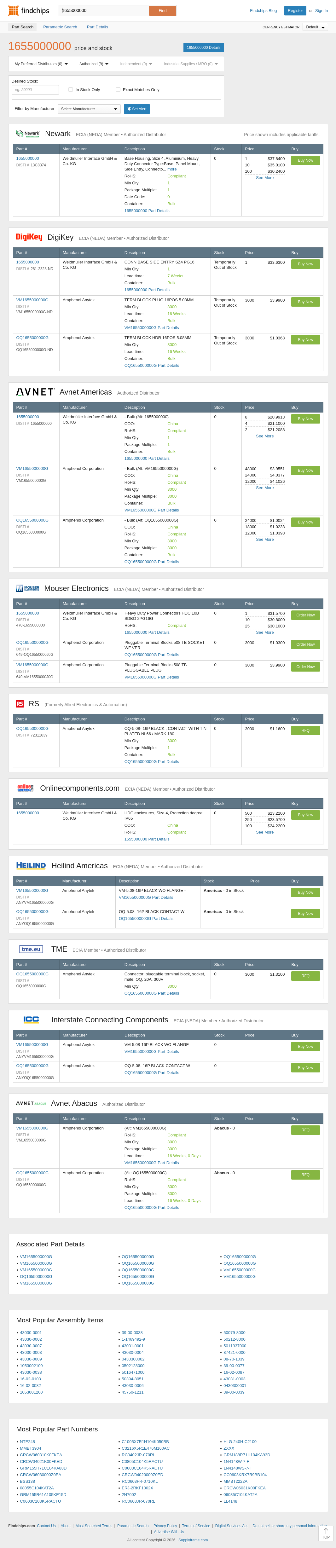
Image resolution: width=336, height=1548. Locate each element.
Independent (137, 64)
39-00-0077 (234, 1365)
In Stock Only (84, 89)
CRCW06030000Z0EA (40, 1474)
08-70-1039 (234, 1359)
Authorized (95, 64)
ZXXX (228, 1448)
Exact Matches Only (137, 89)
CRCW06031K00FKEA (244, 1488)
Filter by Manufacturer (35, 108)
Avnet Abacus (80, 1103)
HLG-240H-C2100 (240, 1441)
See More (265, 177)
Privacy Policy (165, 1526)
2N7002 (129, 1494)
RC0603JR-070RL (138, 1501)
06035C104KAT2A (240, 1494)
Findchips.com (28, 10)
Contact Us (46, 1526)
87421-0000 (234, 1352)
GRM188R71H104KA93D (246, 1455)
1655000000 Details (204, 47)
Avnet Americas (88, 392)
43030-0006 (132, 1385)
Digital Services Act (231, 1526)
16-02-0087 (234, 1372)
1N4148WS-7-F (237, 1468)
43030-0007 (31, 1345)
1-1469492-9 (133, 1339)
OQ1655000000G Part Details (152, 365)
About (65, 1526)
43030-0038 (31, 1372)
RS (71, 703)
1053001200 (31, 1392)
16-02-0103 (30, 1379)
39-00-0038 (132, 1332)
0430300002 (133, 1359)
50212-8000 (234, 1339)
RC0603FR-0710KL (140, 1481)
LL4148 (230, 1501)
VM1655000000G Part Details (152, 327)
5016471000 (133, 1372)
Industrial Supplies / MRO (192, 64)
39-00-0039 (234, 1392)
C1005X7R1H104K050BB (145, 1441)
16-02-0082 (30, 1385)
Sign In (321, 10)
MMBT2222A (235, 1481)
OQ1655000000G (32, 337)
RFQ (306, 730)
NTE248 (27, 1441)
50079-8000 (234, 1332)
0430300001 (234, 1385)
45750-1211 (132, 1392)
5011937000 (234, 1345)
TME (81, 949)
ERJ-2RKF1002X (137, 1488)
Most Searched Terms (94, 1526)
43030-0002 (31, 1339)
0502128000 (133, 1365)
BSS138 (27, 1481)
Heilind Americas (109, 865)
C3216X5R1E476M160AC (146, 1448)
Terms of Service (196, 1526)
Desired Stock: (35, 87)
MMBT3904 (30, 1448)
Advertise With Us (169, 1532)
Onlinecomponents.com (115, 788)
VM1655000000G (32, 299)
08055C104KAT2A (37, 1488)
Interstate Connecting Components (140, 1019)
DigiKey (92, 237)
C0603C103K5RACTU (40, 1501)
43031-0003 (234, 1379)
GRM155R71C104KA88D (43, 1468)
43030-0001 (31, 1332)
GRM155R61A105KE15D (43, 1494)
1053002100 (31, 1365)
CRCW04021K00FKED (41, 1461)
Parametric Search (132, 1526)
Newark (91, 133)
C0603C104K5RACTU (142, 1468)
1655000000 (27, 158)
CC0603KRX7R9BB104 (245, 1474)
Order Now (305, 615)
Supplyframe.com (193, 1540)
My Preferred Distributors (42, 64)
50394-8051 (132, 1379)
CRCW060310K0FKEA (41, 1455)
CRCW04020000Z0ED (142, 1474)
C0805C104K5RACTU (142, 1461)
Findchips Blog (263, 10)
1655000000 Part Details (147, 210)
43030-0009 (31, 1359)
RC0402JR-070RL (138, 1455)
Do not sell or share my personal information (289, 1526)
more (172, 169)
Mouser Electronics (110, 588)
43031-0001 (132, 1345)
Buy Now (305, 160)
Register (295, 10)
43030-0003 (31, 1352)
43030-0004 (132, 1352)
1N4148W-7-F (236, 1461)
